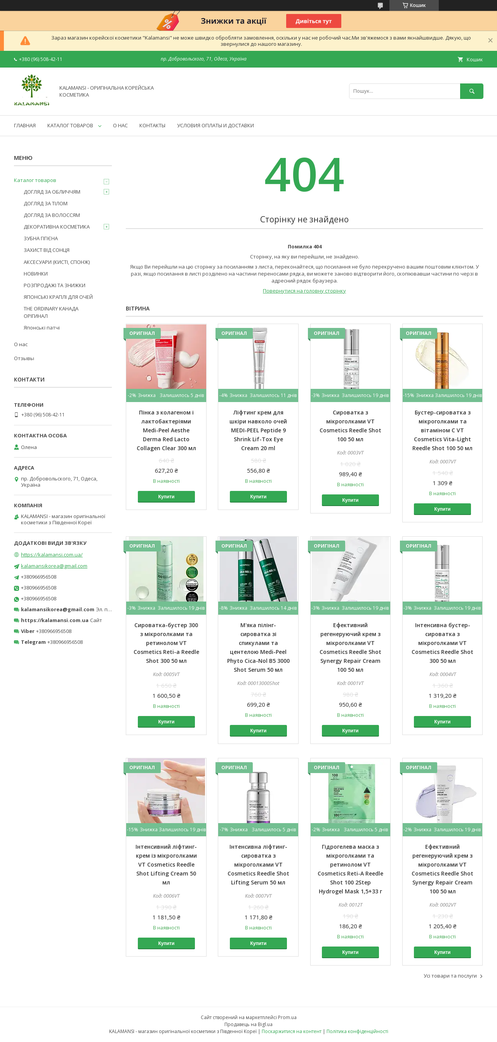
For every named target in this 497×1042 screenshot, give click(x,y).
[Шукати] (471, 91)
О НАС (120, 125)
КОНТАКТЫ (152, 125)
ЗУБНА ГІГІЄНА (41, 238)
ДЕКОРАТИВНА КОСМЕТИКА (57, 226)
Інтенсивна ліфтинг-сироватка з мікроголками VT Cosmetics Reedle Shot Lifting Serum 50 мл (258, 864)
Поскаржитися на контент (291, 1031)
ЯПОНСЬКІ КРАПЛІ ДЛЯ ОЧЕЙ (58, 296)
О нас (21, 344)
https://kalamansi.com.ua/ (52, 554)
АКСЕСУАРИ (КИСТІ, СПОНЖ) (57, 261)
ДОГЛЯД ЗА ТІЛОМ (46, 203)
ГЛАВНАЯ (25, 125)
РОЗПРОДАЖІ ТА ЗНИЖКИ (54, 285)
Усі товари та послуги (450, 975)
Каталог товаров (35, 180)
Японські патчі (42, 327)
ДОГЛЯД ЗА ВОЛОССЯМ (52, 215)
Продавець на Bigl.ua (248, 1024)
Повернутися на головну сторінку (304, 290)
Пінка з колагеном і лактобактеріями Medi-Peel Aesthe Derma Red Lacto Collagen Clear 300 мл (166, 430)
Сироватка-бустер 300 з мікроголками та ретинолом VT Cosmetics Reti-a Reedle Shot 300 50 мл (166, 642)
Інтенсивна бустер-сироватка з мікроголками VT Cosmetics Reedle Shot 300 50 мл (442, 642)
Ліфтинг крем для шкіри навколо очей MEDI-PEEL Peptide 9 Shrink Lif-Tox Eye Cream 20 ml (258, 430)
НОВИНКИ (36, 273)
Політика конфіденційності (357, 1031)
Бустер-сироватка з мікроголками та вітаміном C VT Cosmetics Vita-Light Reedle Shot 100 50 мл (442, 430)
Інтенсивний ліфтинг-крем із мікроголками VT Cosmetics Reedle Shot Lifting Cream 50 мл (166, 864)
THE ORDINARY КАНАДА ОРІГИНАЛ (51, 312)
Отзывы (24, 358)
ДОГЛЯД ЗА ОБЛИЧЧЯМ (52, 191)
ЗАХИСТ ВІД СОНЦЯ (47, 249)
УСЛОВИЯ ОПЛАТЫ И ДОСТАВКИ (215, 125)
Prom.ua (287, 1017)
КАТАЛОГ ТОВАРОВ (70, 125)
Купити (166, 496)
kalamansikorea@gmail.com (54, 566)
